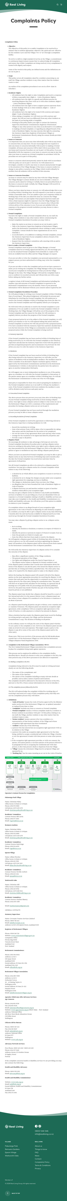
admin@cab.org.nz (16, 1031)
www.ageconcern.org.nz (20, 1010)
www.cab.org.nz (17, 1039)
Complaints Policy (42, 1162)
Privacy (38, 1169)
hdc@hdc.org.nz (15, 1084)
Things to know (41, 1149)
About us (38, 1146)
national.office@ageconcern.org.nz (22, 1008)
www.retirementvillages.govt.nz (23, 935)
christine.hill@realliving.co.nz (20, 893)
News (37, 1156)
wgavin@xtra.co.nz (16, 821)
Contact (38, 1159)
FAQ (36, 1152)
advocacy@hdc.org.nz (17, 1073)
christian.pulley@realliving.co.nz (21, 810)
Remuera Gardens (12, 1149)
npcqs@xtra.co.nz (16, 876)
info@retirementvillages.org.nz (21, 993)
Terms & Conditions (42, 1165)
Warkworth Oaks (12, 1156)
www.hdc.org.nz (17, 1082)
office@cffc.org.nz (16, 967)
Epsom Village (10, 1152)
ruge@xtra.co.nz (15, 848)
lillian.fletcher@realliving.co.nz (20, 865)
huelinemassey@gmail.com (19, 906)
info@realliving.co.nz (44, 1134)
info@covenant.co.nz (17, 923)
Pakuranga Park (11, 1146)
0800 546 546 (41, 1131)
